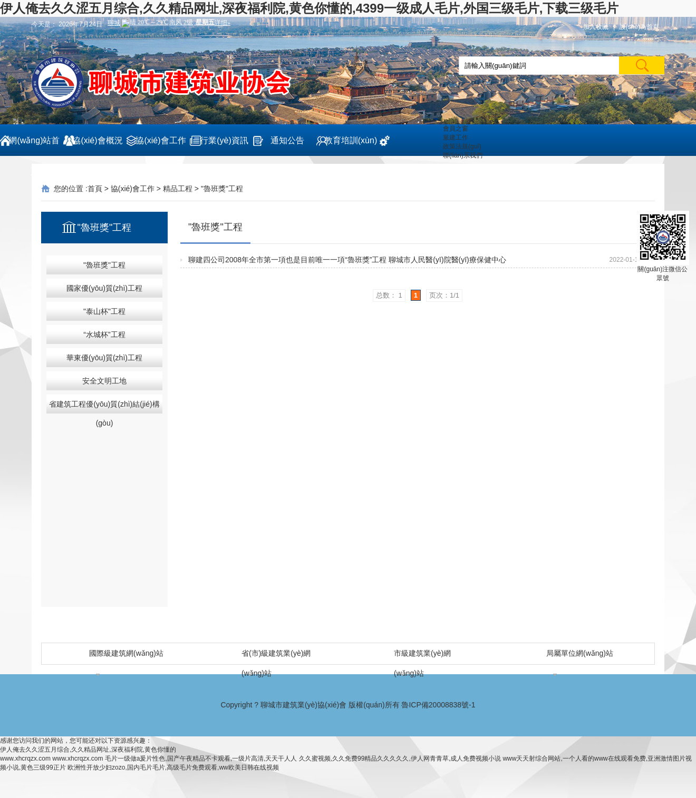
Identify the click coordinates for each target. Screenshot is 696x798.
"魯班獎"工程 (222, 188)
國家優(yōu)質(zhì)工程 (104, 288)
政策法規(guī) (462, 146)
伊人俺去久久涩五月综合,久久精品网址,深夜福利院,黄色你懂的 (88, 749)
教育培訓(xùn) (350, 140)
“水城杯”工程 (104, 334)
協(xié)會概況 (97, 140)
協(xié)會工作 (161, 140)
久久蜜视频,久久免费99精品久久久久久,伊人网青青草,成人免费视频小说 (400, 758)
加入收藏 (595, 27)
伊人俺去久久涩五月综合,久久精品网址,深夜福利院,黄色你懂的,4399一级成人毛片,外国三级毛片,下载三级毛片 (309, 8)
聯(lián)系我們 (462, 155)
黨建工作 (455, 137)
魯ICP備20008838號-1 (438, 705)
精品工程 (177, 188)
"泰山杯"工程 (104, 311)
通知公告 (287, 140)
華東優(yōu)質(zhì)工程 (104, 357)
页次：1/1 (444, 295)
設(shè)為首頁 (639, 27)
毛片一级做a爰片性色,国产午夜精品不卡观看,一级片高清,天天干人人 (201, 758)
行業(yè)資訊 (224, 140)
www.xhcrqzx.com (25, 758)
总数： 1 (389, 295)
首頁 (95, 188)
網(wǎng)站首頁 (34, 146)
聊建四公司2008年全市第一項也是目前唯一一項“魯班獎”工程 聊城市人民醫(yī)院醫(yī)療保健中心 (347, 259)
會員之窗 (455, 128)
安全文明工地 (104, 381)
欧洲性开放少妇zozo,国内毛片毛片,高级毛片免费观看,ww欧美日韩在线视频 (173, 767)
